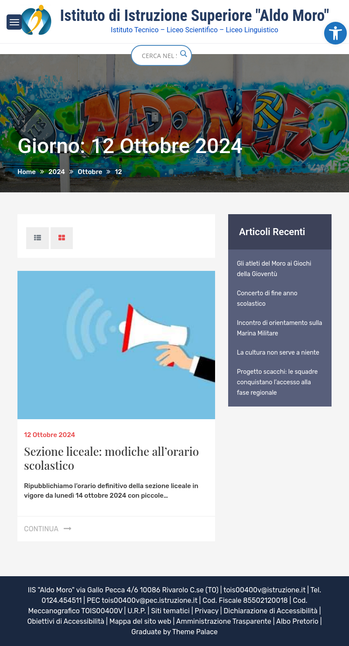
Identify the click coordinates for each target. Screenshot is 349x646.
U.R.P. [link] (136, 611)
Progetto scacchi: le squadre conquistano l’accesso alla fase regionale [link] (277, 382)
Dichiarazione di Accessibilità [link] (270, 611)
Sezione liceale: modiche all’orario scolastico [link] (111, 458)
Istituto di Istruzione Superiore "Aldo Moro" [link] (194, 15)
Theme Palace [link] (195, 632)
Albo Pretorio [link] (297, 621)
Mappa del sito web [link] (140, 621)
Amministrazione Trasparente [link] (223, 621)
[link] (335, 33)
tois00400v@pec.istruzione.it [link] (150, 600)
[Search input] (159, 55)
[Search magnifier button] (183, 53)
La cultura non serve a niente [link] (278, 352)
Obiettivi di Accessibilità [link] (65, 621)
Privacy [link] (207, 611)
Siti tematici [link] (170, 611)
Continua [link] (41, 529)
